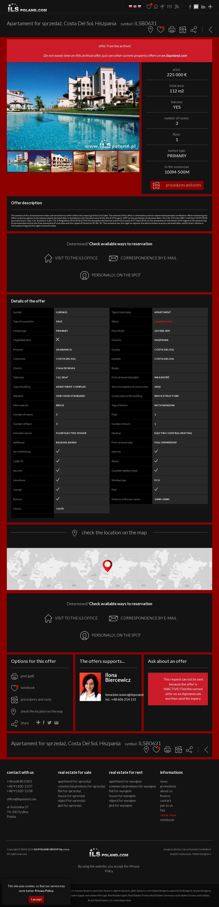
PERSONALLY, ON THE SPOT (110, 275)
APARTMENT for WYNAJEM (125, 781)
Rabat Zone (168, 815)
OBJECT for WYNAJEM (122, 800)
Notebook (167, 820)
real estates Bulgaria (157, 890)
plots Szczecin (138, 890)
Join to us (166, 805)
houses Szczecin (83, 890)
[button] (135, 66)
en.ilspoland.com (174, 55)
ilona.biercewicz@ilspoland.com (127, 695)
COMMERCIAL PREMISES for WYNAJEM (132, 786)
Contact (165, 800)
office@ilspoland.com (21, 799)
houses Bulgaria (202, 890)
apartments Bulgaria (181, 890)
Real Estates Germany (162, 895)
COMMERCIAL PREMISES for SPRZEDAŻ (81, 786)
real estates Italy (122, 900)
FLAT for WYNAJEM (120, 791)
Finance (165, 796)
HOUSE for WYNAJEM (122, 796)
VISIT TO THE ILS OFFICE (71, 258)
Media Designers (201, 854)
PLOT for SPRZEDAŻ (70, 805)
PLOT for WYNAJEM (120, 805)
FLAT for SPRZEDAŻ (69, 791)
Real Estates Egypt (74, 895)
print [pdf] (22, 676)
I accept (36, 899)
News (164, 781)
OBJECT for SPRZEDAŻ (71, 800)
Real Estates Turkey (138, 895)
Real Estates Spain (117, 895)
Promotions (168, 786)
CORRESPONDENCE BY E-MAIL (143, 258)
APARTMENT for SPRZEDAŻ (74, 781)
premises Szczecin (102, 890)
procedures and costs (177, 185)
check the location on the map (36, 711)
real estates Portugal (96, 895)
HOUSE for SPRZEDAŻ (71, 796)
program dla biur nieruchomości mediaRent (187, 849)
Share (25, 723)
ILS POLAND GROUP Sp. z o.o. (52, 849)
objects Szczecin (121, 890)
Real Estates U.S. (104, 900)
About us (166, 791)
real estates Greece (185, 895)
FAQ (162, 810)
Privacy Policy (44, 890)
